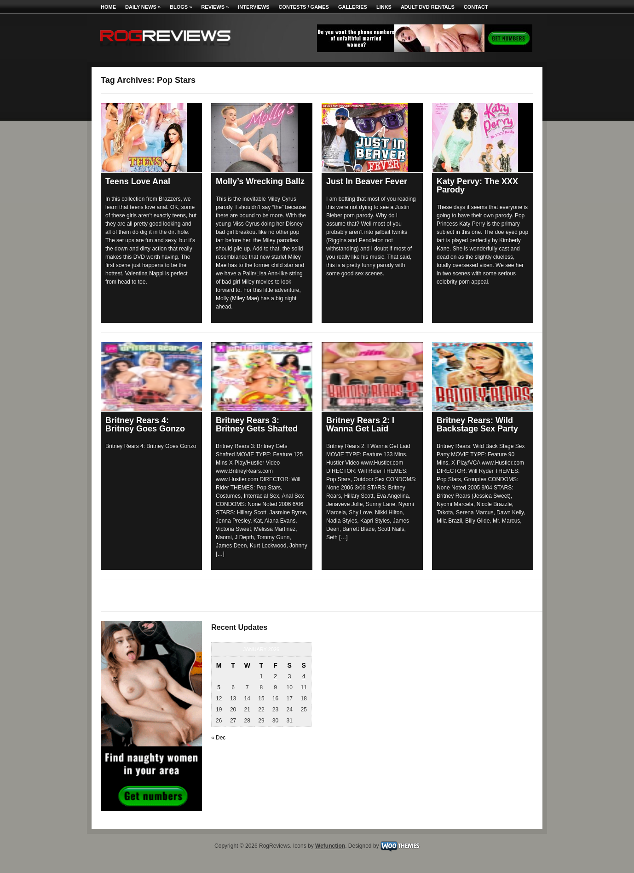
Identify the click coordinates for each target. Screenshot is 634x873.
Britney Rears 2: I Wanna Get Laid (360, 424)
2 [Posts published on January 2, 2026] (275, 676)
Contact (476, 7)
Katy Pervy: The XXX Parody (477, 185)
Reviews (215, 7)
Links (384, 7)
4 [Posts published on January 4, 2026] (303, 676)
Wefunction (330, 846)
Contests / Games (304, 7)
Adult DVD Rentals (428, 7)
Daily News (143, 7)
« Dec (218, 737)
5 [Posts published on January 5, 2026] (218, 687)
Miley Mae (244, 298)
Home (108, 7)
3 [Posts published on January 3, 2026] (289, 676)
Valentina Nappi (144, 273)
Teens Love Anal (137, 181)
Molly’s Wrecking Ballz (260, 181)
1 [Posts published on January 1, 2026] (261, 676)
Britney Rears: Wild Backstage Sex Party (477, 424)
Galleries (352, 7)
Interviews (253, 7)
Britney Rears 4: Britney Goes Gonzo (145, 424)
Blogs (181, 7)
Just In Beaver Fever (366, 181)
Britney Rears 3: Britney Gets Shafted (257, 424)
